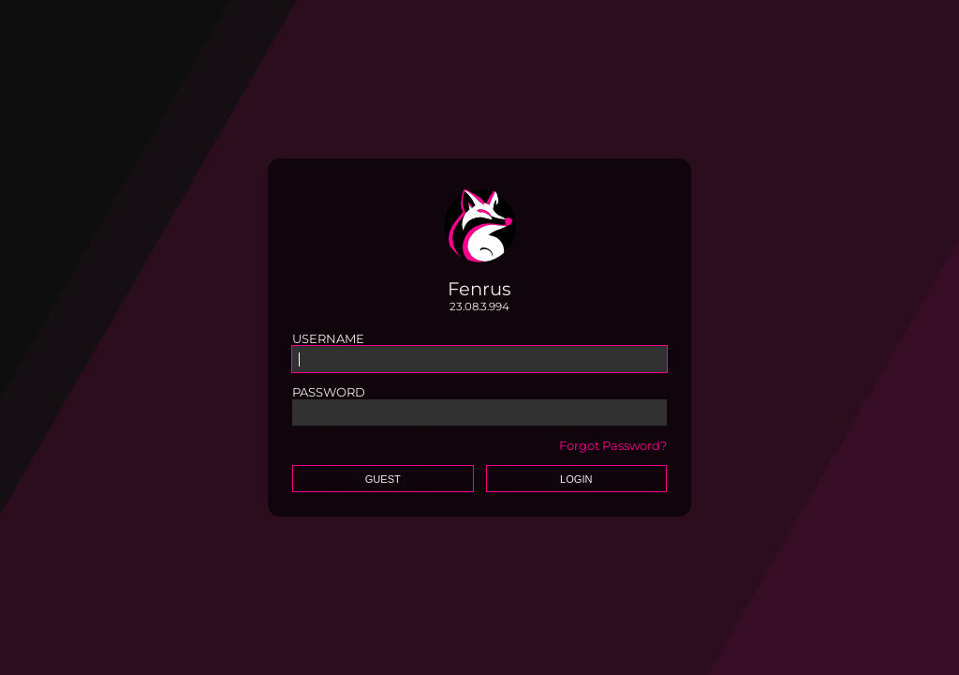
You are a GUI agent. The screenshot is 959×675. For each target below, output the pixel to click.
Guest (383, 479)
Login (576, 479)
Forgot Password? (613, 445)
